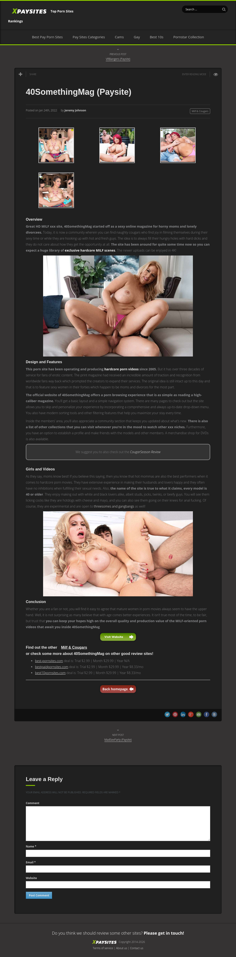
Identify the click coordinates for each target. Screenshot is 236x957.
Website (31, 878)
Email (31, 862)
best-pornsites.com (49, 661)
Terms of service (103, 948)
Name (31, 846)
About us (121, 948)
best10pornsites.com (50, 673)
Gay (137, 37)
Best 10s (156, 37)
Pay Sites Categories (89, 37)
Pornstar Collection (188, 37)
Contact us (136, 948)
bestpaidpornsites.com (51, 667)
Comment (32, 803)
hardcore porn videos (121, 369)
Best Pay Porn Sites (47, 37)
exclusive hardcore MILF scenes (90, 250)
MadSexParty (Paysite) (118, 740)
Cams (119, 37)
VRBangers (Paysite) (118, 59)
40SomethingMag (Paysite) (78, 92)
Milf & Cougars (200, 111)
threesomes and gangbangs (114, 506)
